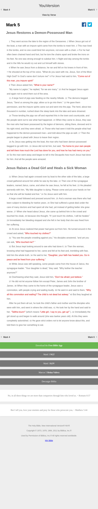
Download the (49, 345)
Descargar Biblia (49, 381)
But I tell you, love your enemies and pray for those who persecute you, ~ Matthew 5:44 (49, 410)
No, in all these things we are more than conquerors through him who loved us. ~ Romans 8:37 (49, 395)
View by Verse (49, 15)
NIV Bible (49, 440)
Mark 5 (49, 354)
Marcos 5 (49, 372)
